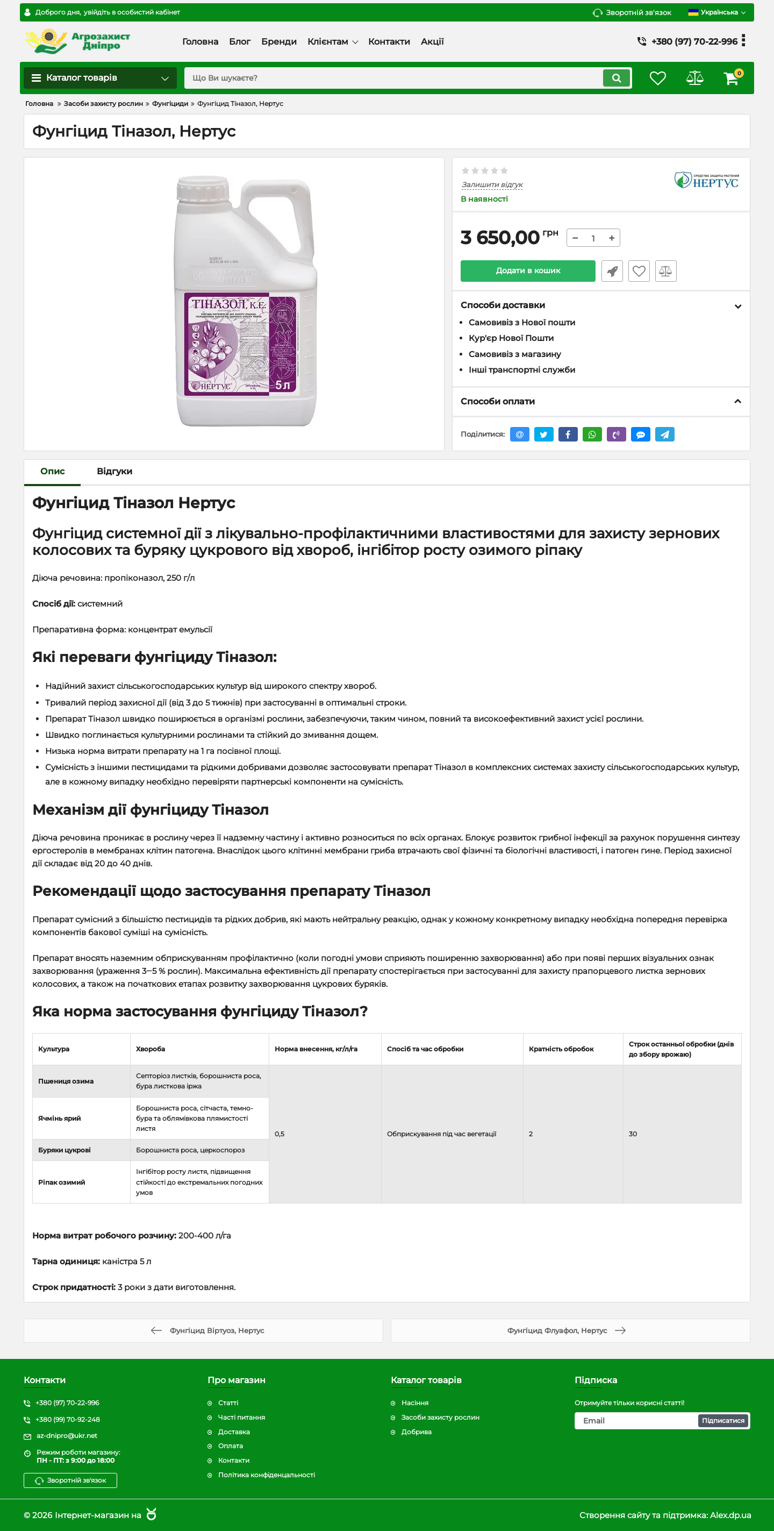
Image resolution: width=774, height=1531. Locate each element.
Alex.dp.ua (730, 1515)
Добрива (417, 1432)
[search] (407, 78)
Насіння (415, 1403)
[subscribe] (663, 1420)
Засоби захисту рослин (440, 1417)
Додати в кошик (528, 271)
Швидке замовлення (611, 271)
